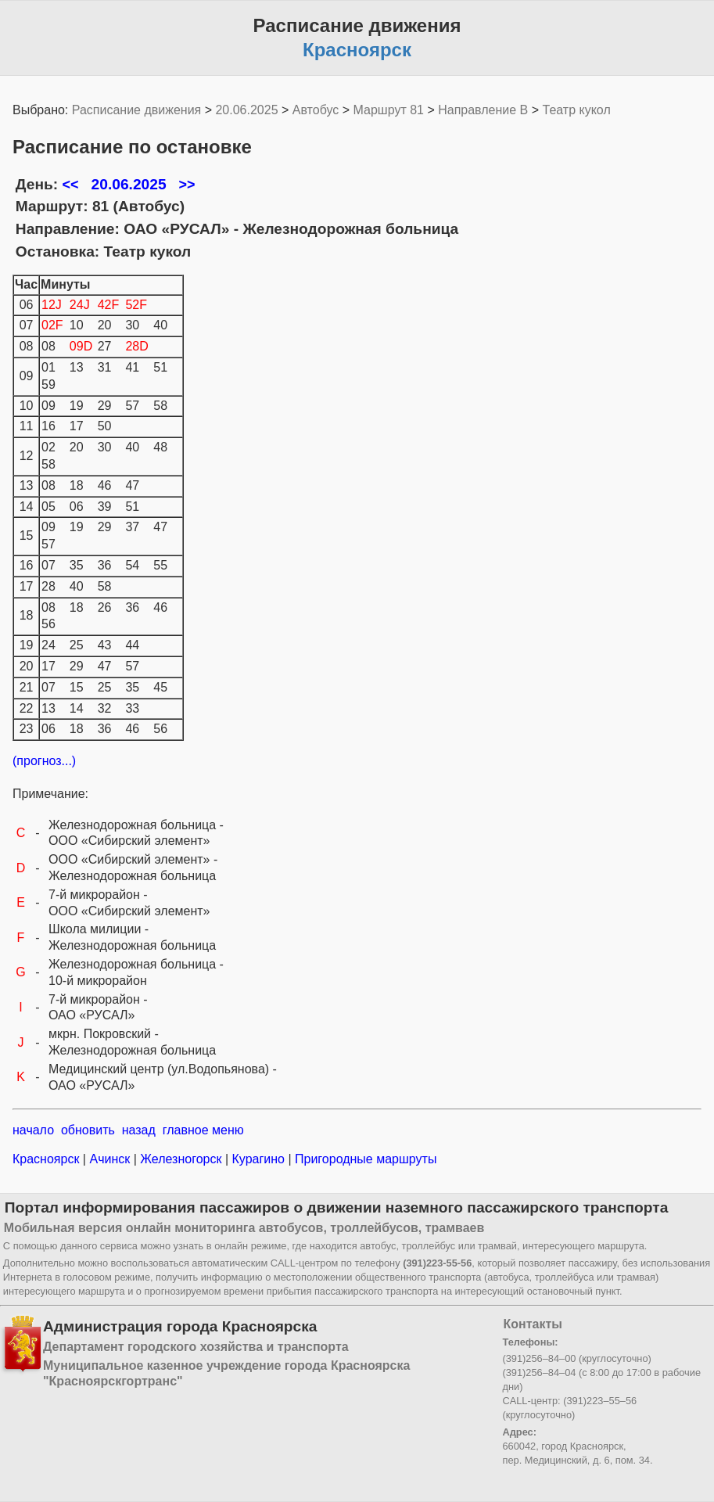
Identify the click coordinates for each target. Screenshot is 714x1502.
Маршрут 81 (388, 110)
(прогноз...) (44, 760)
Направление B (483, 110)
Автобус (315, 110)
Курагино (258, 1159)
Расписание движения (136, 110)
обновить (88, 1130)
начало (33, 1130)
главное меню (203, 1130)
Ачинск (110, 1159)
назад (139, 1130)
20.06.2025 (246, 110)
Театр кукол (577, 110)
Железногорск (181, 1159)
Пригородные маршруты (364, 1159)
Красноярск (48, 1159)
